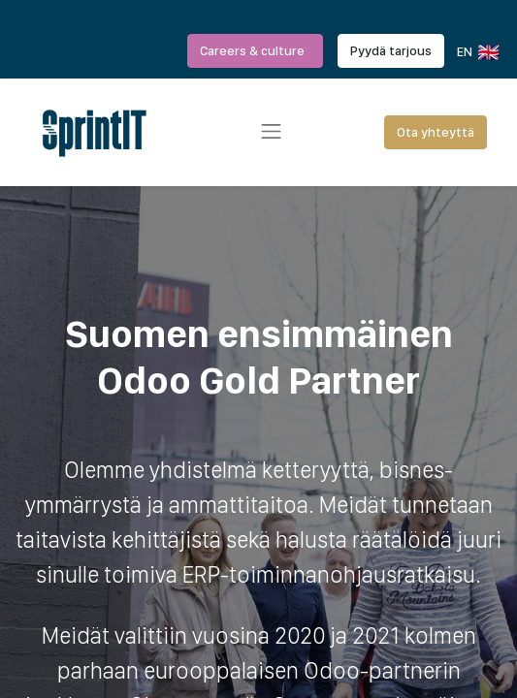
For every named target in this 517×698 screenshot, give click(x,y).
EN (477, 52)
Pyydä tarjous (391, 50)
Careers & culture (255, 50)
